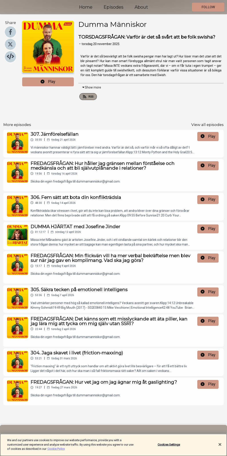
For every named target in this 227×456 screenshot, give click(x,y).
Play (48, 81)
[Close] (220, 447)
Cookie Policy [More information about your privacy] (56, 451)
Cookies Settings (169, 446)
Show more (91, 87)
